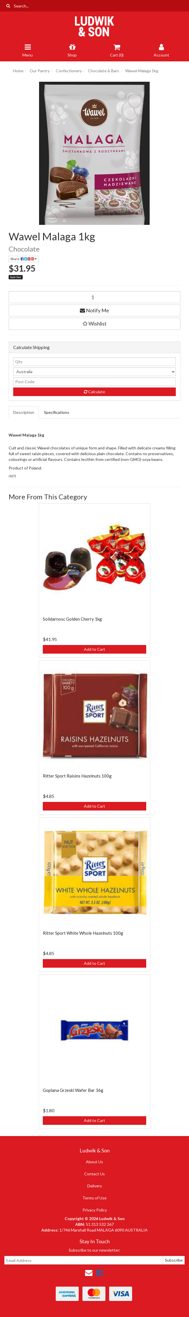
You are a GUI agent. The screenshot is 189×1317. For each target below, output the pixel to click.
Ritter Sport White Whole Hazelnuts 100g (83, 933)
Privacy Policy (94, 1209)
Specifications (56, 412)
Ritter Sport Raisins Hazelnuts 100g (77, 775)
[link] (100, 1272)
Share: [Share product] (23, 259)
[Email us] (88, 1272)
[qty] (94, 361)
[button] (94, 324)
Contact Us (94, 1173)
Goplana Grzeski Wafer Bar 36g (73, 1090)
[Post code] (94, 381)
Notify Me (94, 310)
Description (23, 412)
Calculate (94, 391)
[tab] (24, 412)
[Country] (94, 371)
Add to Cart (94, 649)
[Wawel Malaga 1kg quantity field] (94, 297)
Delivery (94, 1185)
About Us (94, 1161)
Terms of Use (94, 1197)
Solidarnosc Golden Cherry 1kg (72, 619)
